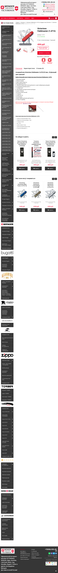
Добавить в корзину (44, 53)
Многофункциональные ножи (7, 338)
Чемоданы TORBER (6, 399)
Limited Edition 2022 (6, 141)
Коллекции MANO (6, 317)
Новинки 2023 (5, 408)
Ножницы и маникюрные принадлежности (6, 169)
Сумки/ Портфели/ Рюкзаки (6, 282)
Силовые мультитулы (5, 524)
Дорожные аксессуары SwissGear (4, 506)
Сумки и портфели (6, 307)
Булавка (27, 103)
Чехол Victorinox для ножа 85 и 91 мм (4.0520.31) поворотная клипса (50, 143)
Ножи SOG (4, 425)
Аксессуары (4, 487)
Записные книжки (6, 474)
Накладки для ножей (5, 185)
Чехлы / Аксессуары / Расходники (6, 364)
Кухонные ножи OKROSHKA (5, 325)
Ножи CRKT (4, 435)
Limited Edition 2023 (6, 144)
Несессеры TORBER (6, 396)
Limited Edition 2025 (6, 150)
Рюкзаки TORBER (6, 390)
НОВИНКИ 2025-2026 (6, 27)
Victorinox (23, 22)
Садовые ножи (5, 122)
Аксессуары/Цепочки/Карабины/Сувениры (6, 190)
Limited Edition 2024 (6, 147)
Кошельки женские (6, 471)
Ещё (32, 18)
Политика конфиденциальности (36, 557)
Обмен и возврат (35, 554)
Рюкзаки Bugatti (5, 261)
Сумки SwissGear (6, 502)
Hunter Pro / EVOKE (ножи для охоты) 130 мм (6, 89)
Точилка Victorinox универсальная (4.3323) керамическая (36, 143)
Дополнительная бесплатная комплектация (27, 102)
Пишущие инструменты (5, 464)
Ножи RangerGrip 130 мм (6, 48)
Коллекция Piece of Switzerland (6, 114)
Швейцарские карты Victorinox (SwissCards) (5, 164)
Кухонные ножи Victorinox (5, 154)
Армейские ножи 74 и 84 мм (6, 84)
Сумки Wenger (5, 237)
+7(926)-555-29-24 (48, 2)
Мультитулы (5, 342)
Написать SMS (51, 8)
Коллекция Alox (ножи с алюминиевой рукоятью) (7, 106)
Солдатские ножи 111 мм (6, 40)
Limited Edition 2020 (6, 132)
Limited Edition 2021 (6, 138)
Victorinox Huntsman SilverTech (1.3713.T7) (50, 185)
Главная (17, 22)
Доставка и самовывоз (8, 18)
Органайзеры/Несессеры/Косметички (5, 219)
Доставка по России (25, 555)
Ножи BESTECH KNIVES (5, 446)
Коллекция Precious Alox (6, 76)
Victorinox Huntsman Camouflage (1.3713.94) (36, 185)
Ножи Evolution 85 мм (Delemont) (6, 44)
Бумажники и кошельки (5, 286)
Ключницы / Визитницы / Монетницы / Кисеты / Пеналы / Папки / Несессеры (6, 293)
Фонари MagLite (6, 199)
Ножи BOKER (5, 428)
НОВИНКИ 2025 (6, 228)
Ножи (3, 532)
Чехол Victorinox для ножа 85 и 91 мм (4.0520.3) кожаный (22, 143)
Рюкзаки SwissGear (6, 494)
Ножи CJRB (4, 450)
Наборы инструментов (5, 346)
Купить (22, 168)
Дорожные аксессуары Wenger (6, 244)
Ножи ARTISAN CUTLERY (5, 442)
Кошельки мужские (6, 468)
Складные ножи (5, 334)
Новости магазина (24, 559)
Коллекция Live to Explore (6, 102)
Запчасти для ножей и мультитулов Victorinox (6, 180)
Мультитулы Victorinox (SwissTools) (5, 159)
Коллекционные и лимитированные (6, 129)
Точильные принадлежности (6, 195)
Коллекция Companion (4, 56)
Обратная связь (35, 553)
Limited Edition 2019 (6, 135)
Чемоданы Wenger (6, 234)
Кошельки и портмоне (5, 371)
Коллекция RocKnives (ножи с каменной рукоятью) (6, 118)
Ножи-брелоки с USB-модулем (6, 80)
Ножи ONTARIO (5, 431)
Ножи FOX (4, 438)
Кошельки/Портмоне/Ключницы (4, 265)
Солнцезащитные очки (6, 379)
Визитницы (4, 484)
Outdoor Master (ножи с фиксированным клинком (7, 94)
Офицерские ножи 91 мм (6, 36)
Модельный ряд (6, 538)
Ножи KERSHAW (6, 411)
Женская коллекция (6, 248)
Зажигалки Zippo (6, 360)
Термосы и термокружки (5, 350)
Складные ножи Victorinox (5, 32)
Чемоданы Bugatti (6, 269)
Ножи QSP (4, 453)
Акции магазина (24, 557)
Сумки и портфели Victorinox (6, 209)
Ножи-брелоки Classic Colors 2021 (6, 67)
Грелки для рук (5, 367)
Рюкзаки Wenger (6, 231)
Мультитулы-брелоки (5, 528)
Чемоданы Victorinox (7, 205)
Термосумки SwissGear (5, 511)
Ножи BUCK (4, 422)
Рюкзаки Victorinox (6, 202)
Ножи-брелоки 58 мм (6, 63)
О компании (34, 551)
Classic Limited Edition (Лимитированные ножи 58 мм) (6, 72)
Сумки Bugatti (5, 258)
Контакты (20, 18)
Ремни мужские (5, 298)
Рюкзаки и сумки (6, 481)
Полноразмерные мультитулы (6, 520)
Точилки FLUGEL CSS (7, 456)
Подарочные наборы (6, 125)
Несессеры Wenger (6, 240)
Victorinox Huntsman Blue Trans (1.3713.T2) (22, 184)
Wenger (33, 549)
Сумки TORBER (5, 393)
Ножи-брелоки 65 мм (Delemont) (6, 60)
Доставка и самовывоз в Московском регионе (25, 552)
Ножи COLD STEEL (6, 419)
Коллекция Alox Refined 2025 (5, 52)
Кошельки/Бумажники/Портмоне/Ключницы (5, 312)
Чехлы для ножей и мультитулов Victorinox (6, 175)
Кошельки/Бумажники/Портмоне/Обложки (6, 214)
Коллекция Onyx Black (7, 98)
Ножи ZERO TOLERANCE (5, 415)
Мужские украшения (7, 375)
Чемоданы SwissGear (4, 498)
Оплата (27, 18)
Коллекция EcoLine (6, 110)
